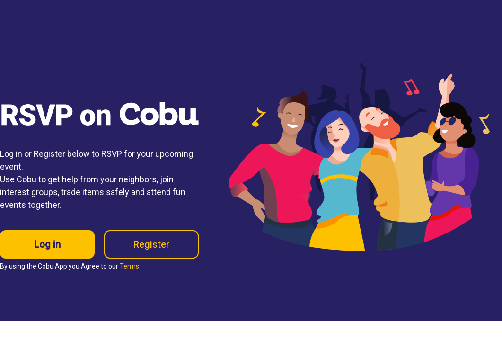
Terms (128, 266)
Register (151, 244)
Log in (47, 244)
